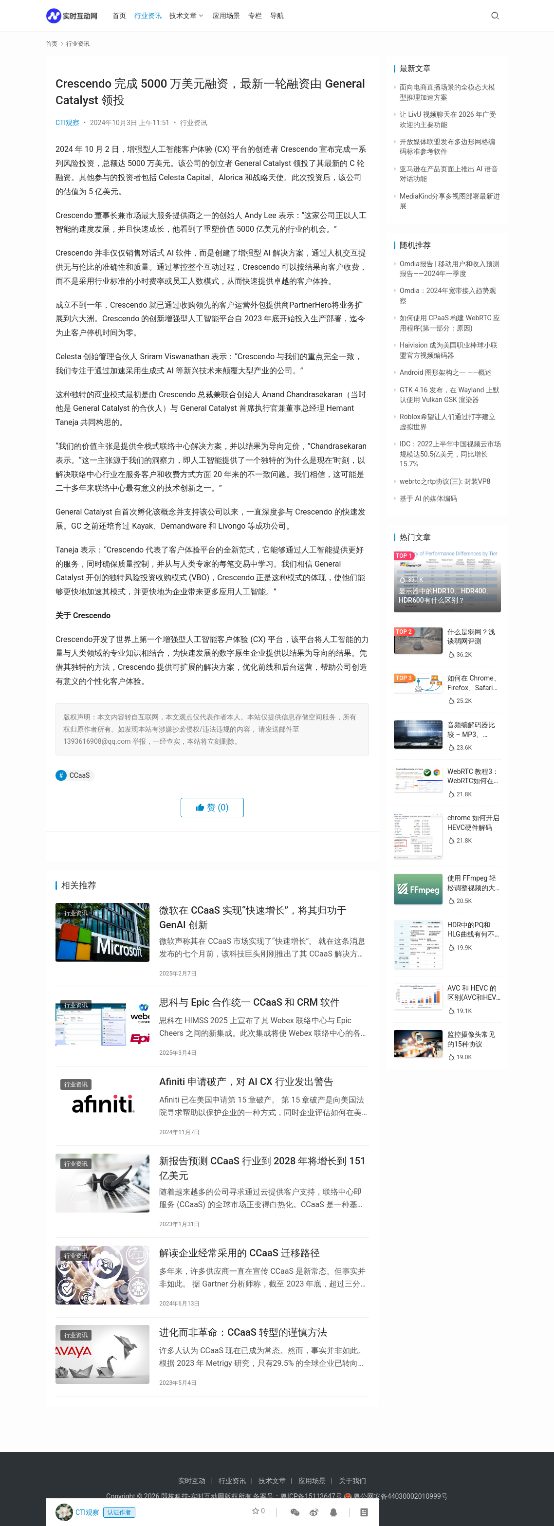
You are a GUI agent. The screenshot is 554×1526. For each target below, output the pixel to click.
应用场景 (232, 15)
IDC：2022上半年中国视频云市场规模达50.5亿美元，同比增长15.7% (450, 454)
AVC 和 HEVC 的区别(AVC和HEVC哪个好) (473, 997)
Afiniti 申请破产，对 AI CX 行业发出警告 (246, 1092)
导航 (283, 15)
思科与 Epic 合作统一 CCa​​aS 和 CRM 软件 (249, 1008)
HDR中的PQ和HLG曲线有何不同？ (471, 934)
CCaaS (80, 775)
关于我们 (352, 1481)
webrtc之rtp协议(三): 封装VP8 (445, 481)
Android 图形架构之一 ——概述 (446, 372)
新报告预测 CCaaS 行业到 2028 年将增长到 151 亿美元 (262, 1183)
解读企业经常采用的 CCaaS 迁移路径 (239, 1272)
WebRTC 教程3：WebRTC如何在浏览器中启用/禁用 (473, 781)
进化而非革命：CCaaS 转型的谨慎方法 (243, 1356)
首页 (125, 15)
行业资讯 (153, 15)
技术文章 (189, 15)
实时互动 (191, 1481)
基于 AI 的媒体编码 (428, 498)
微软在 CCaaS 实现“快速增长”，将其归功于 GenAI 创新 (253, 919)
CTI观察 (67, 123)
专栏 (261, 15)
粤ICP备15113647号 (311, 1496)
